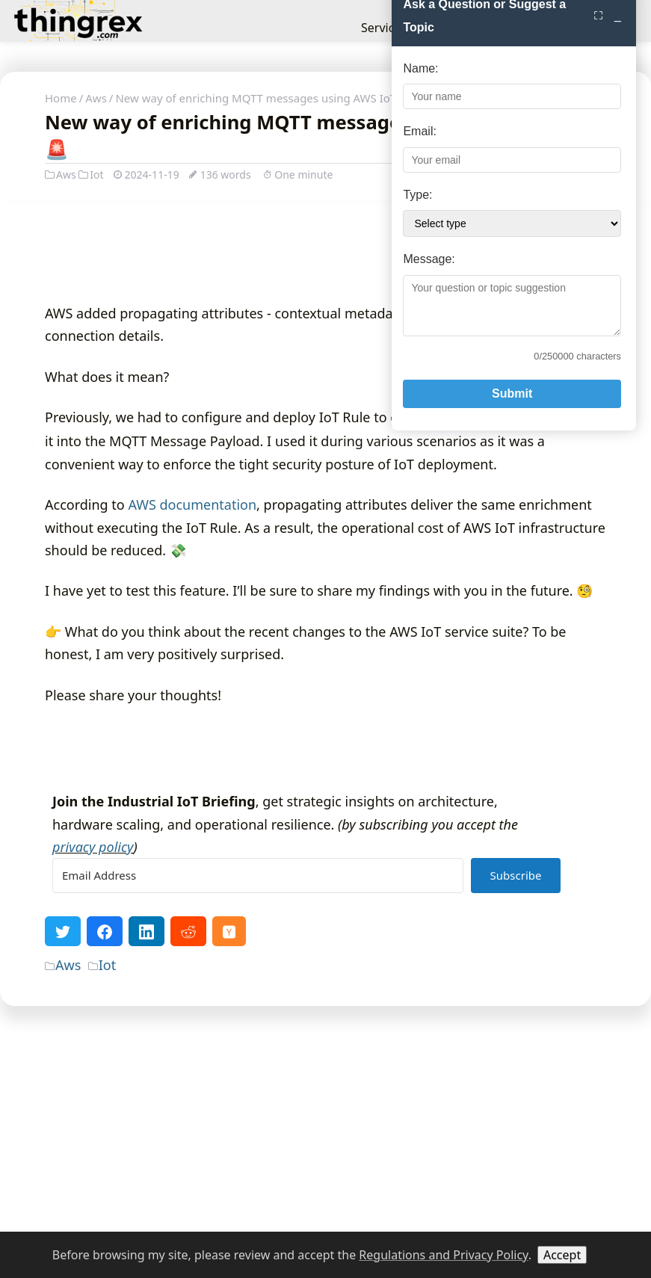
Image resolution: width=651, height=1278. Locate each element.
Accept (562, 1255)
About (492, 27)
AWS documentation (192, 699)
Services (384, 27)
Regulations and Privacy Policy (443, 1255)
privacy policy (93, 1041)
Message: (411, 1045)
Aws (96, 97)
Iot (90, 174)
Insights (441, 27)
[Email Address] (257, 1070)
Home (61, 97)
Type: (400, 980)
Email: (402, 917)
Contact (543, 27)
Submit (503, 1179)
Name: (403, 854)
